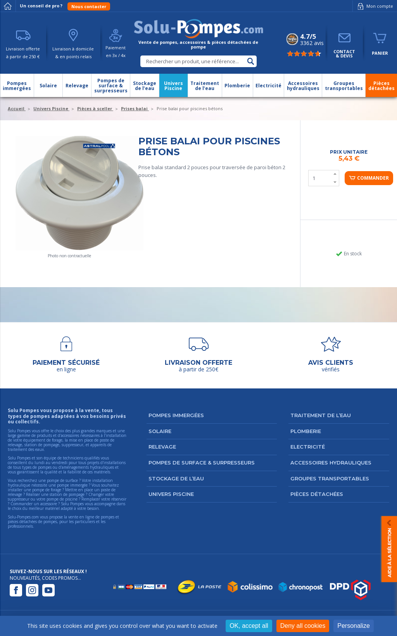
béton (274, 167)
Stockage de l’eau (176, 478)
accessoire (48, 503)
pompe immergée (72, 485)
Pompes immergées (176, 415)
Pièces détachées (316, 494)
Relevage (162, 447)
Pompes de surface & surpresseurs (201, 462)
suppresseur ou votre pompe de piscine (43, 499)
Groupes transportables (329, 478)
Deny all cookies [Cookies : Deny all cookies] (303, 625)
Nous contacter (88, 6)
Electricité (307, 447)
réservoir (118, 499)
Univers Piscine (171, 494)
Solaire (159, 431)
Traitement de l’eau (320, 415)
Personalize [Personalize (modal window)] (353, 625)
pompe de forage (46, 489)
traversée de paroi (244, 167)
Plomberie (305, 431)
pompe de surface (62, 480)
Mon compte (374, 6)
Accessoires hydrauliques (330, 462)
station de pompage (67, 494)
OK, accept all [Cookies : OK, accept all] (249, 625)
